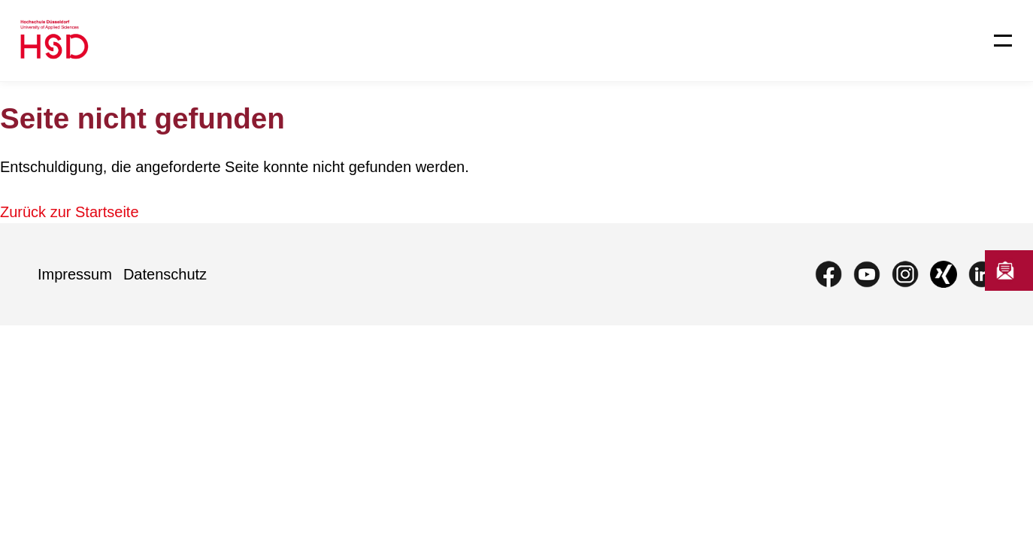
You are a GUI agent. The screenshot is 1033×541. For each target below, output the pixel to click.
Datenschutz (165, 274)
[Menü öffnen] (993, 40)
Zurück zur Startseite (69, 212)
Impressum (75, 274)
